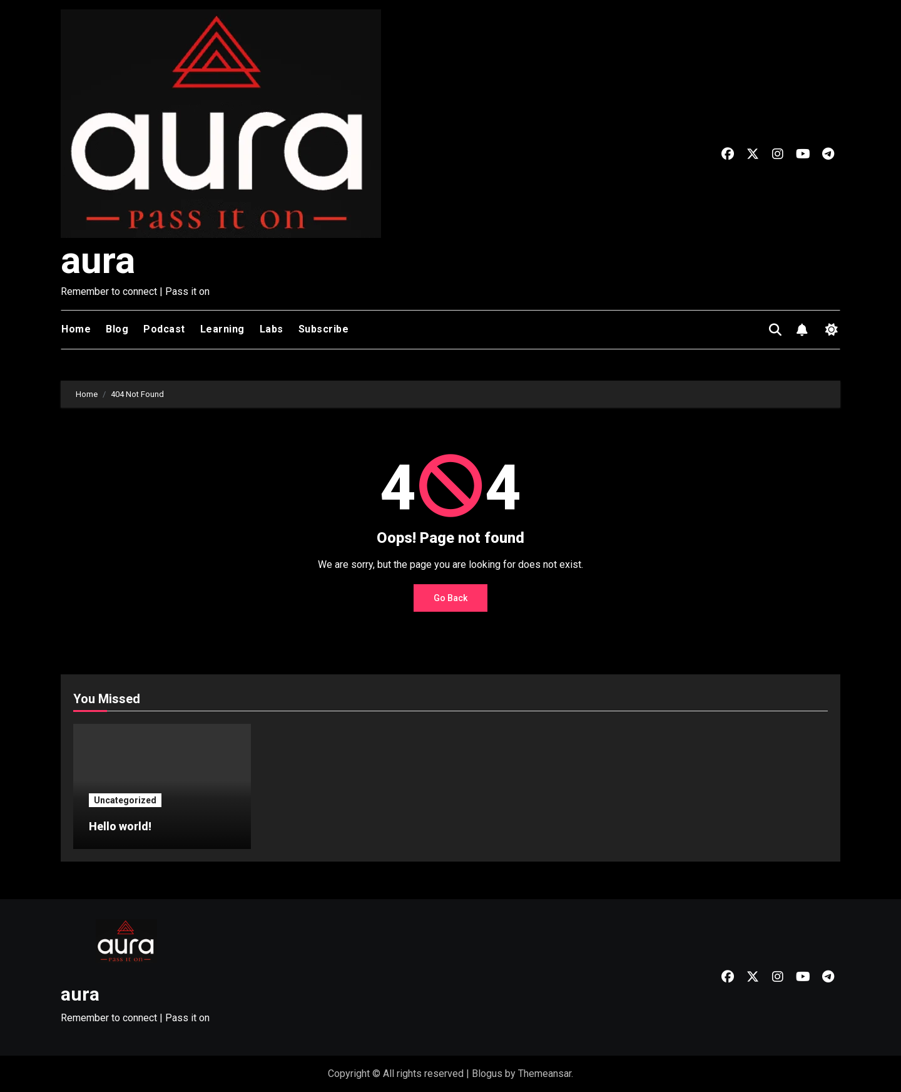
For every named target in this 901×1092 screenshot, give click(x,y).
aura (98, 260)
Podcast (164, 329)
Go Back (450, 598)
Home (76, 329)
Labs (271, 329)
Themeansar (544, 1073)
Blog (117, 329)
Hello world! (120, 826)
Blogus (487, 1073)
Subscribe (323, 329)
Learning (222, 329)
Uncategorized (125, 800)
